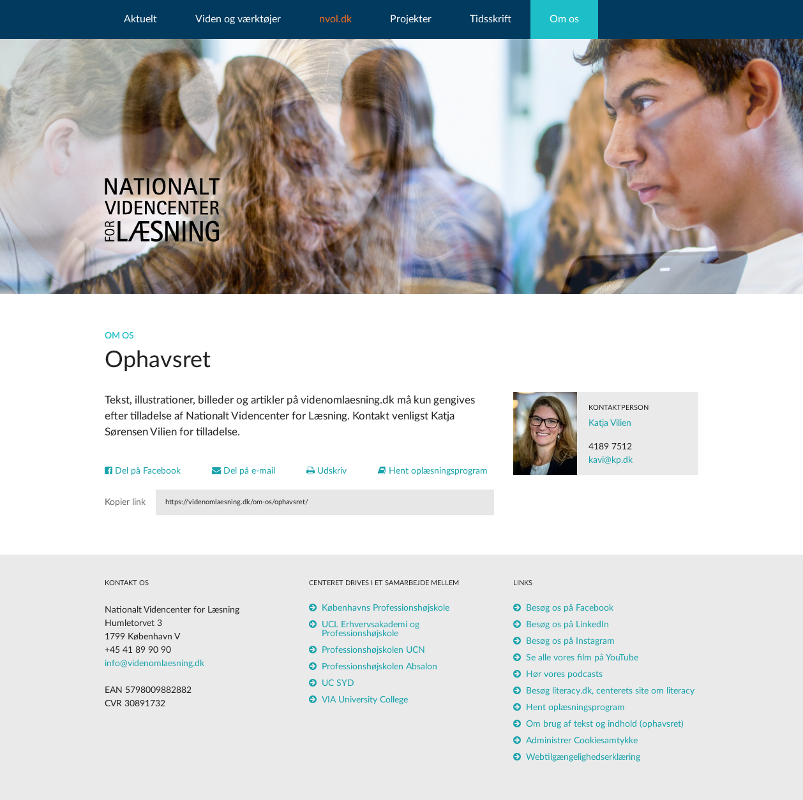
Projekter (411, 19)
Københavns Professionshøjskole (385, 608)
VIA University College (365, 699)
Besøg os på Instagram (570, 641)
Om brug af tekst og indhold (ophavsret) (605, 724)
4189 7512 (610, 446)
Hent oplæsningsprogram (433, 471)
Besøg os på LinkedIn (567, 624)
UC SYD (338, 683)
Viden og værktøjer (238, 19)
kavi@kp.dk (611, 460)
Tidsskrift (490, 19)
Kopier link (125, 502)
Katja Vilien (610, 423)
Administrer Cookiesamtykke (582, 740)
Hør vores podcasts (564, 674)
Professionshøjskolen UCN (373, 650)
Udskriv (326, 471)
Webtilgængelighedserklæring (583, 757)
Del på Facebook (143, 471)
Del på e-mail (243, 471)
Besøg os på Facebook (569, 608)
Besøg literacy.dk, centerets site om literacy (610, 691)
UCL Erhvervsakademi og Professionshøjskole (370, 629)
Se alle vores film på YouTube (582, 657)
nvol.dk (335, 19)
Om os (564, 19)
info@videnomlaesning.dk (154, 663)
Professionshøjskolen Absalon (379, 666)
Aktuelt (140, 19)
